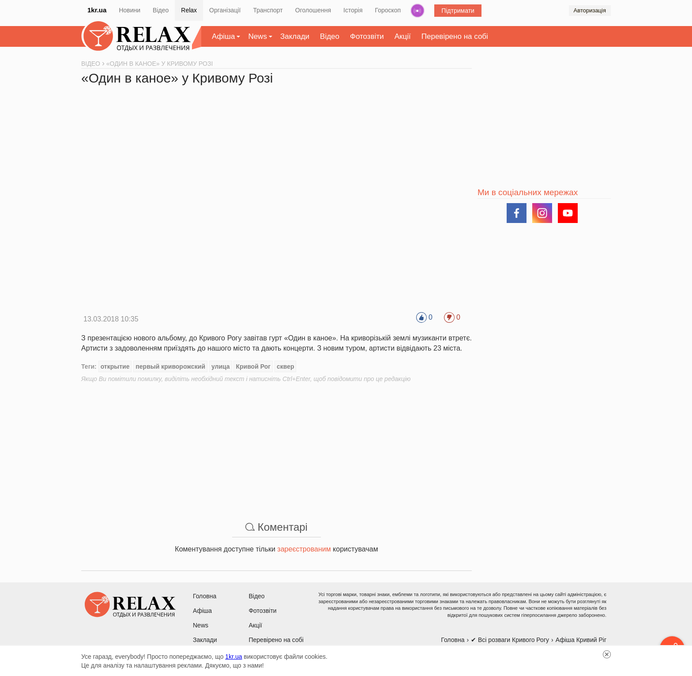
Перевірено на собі (454, 36)
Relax (189, 10)
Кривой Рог (253, 366)
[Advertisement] (276, 445)
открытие (115, 366)
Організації (225, 10)
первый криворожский (170, 366)
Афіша (223, 36)
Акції (403, 36)
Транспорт (267, 10)
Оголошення (313, 10)
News (257, 36)
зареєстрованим (304, 549)
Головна (204, 596)
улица (220, 366)
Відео (161, 10)
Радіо (417, 10)
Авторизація (590, 10)
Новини (129, 10)
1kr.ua (96, 10)
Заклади (294, 36)
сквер (285, 366)
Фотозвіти (367, 36)
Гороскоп (388, 10)
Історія (352, 10)
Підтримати (457, 10)
